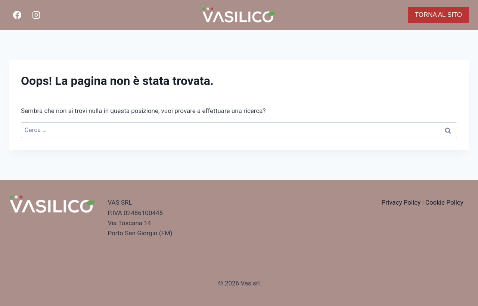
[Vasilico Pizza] (239, 15)
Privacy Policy (401, 202)
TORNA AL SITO (438, 14)
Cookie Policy (444, 202)
